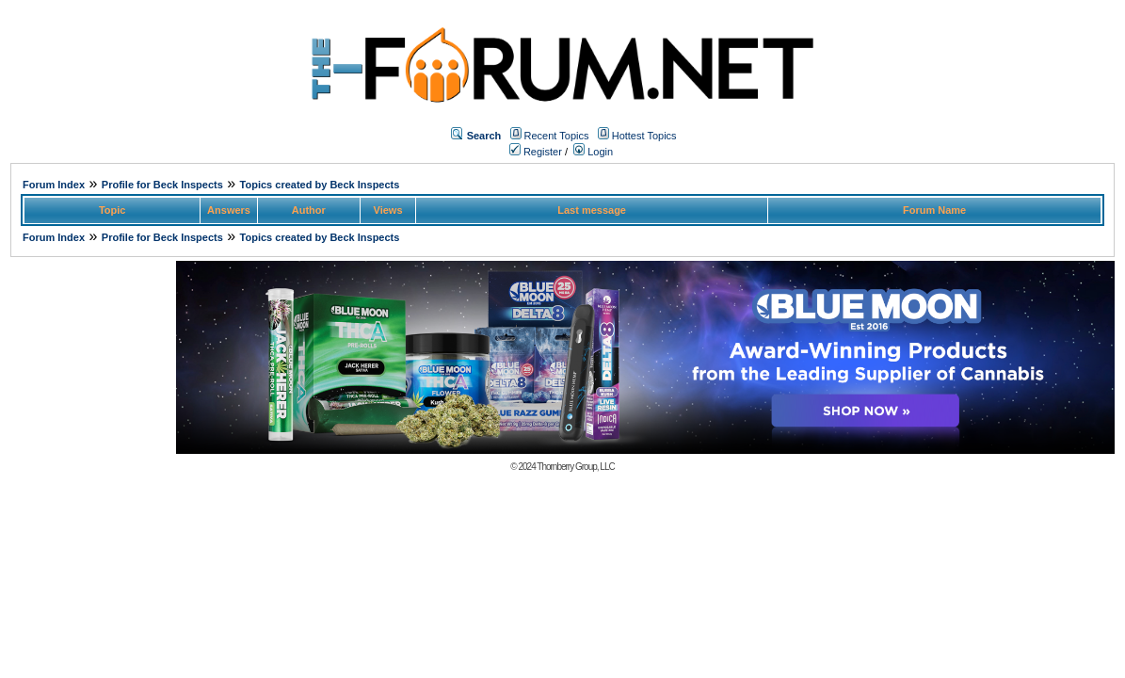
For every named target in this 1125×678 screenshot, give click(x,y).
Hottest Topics (644, 135)
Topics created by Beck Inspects (320, 184)
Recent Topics (556, 135)
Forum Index (54, 184)
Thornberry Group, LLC (575, 466)
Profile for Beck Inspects (162, 184)
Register (535, 151)
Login (593, 151)
